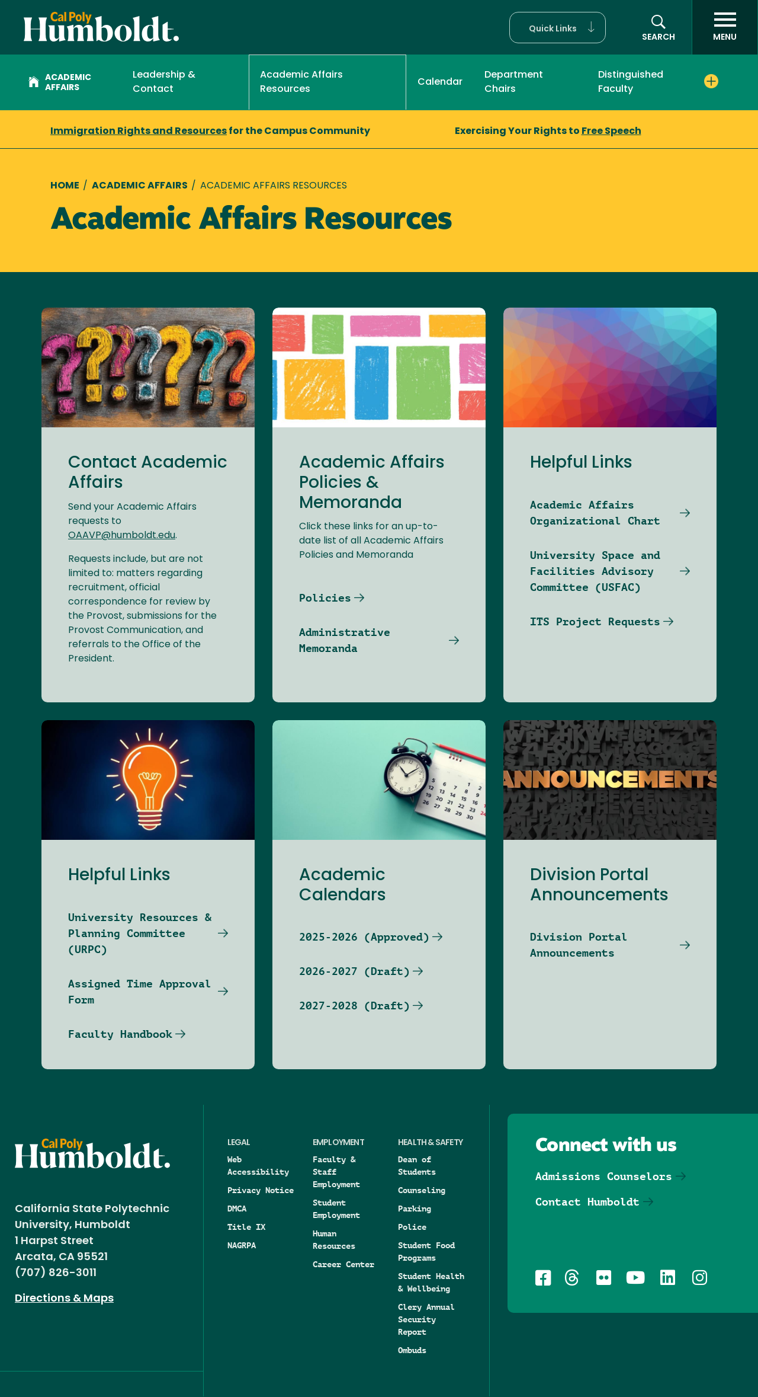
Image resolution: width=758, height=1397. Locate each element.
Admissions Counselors (603, 1176)
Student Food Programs (426, 1251)
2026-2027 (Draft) (354, 971)
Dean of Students (417, 1166)
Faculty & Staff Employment (336, 1172)
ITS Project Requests (595, 621)
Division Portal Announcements (579, 945)
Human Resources (334, 1240)
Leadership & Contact (164, 82)
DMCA (236, 1208)
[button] (557, 27)
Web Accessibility (258, 1166)
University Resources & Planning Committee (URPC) (139, 933)
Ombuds (412, 1350)
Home (64, 186)
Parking (414, 1208)
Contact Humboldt (587, 1201)
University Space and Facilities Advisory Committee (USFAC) (595, 571)
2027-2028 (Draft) (354, 1005)
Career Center (343, 1264)
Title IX (246, 1227)
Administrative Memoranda (344, 640)
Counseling (421, 1190)
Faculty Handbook (120, 1034)
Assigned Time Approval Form (139, 991)
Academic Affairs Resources (301, 82)
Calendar (439, 82)
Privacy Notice (260, 1190)
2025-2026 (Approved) (364, 937)
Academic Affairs (59, 82)
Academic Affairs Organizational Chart (595, 512)
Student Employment (336, 1209)
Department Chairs (513, 82)
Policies (325, 598)
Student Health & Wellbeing (431, 1282)
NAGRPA (241, 1245)
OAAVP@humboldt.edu (121, 536)
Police (412, 1227)
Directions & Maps (64, 1299)
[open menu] (725, 27)
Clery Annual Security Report (426, 1319)
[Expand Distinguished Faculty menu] (711, 81)
